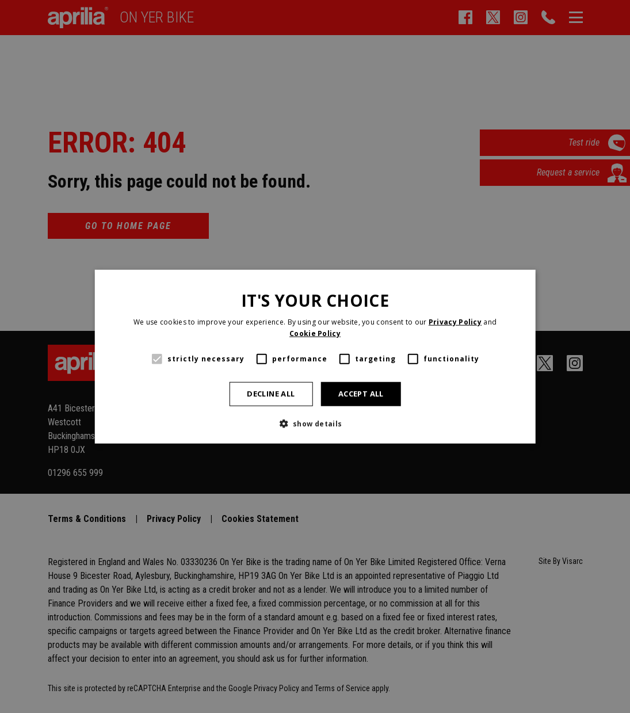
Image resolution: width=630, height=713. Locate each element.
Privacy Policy (455, 322)
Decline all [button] (271, 393)
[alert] (315, 356)
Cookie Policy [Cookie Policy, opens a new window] (315, 333)
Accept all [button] (361, 393)
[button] (315, 423)
